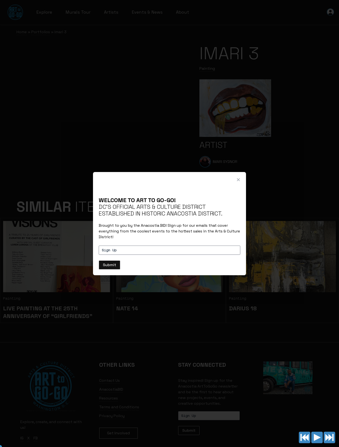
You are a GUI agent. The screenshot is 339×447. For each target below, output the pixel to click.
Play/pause (317, 437)
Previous (304, 437)
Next (329, 437)
